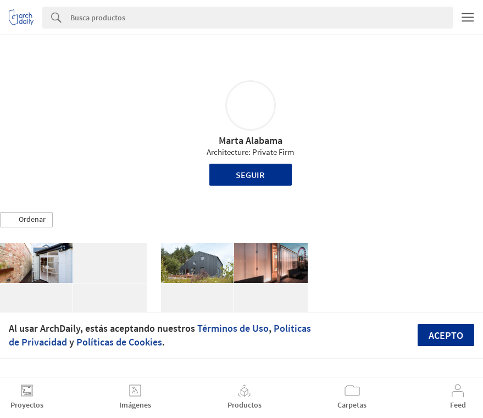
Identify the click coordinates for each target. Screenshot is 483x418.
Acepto (446, 335)
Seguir (250, 174)
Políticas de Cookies (119, 342)
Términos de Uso (233, 328)
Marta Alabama (250, 140)
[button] (26, 219)
